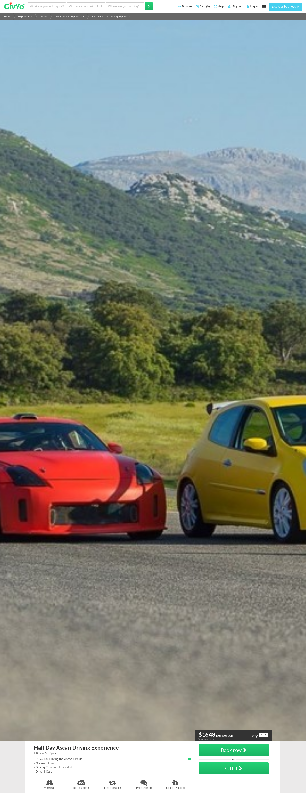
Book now (233, 750)
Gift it (233, 768)
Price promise (144, 784)
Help (219, 6)
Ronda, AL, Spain (46, 753)
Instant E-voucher (175, 784)
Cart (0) (203, 6)
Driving (43, 16)
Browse (185, 6)
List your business (285, 6)
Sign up (235, 6)
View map (49, 784)
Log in (252, 6)
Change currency (206, 738)
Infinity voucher (81, 784)
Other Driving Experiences (69, 16)
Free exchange (112, 784)
